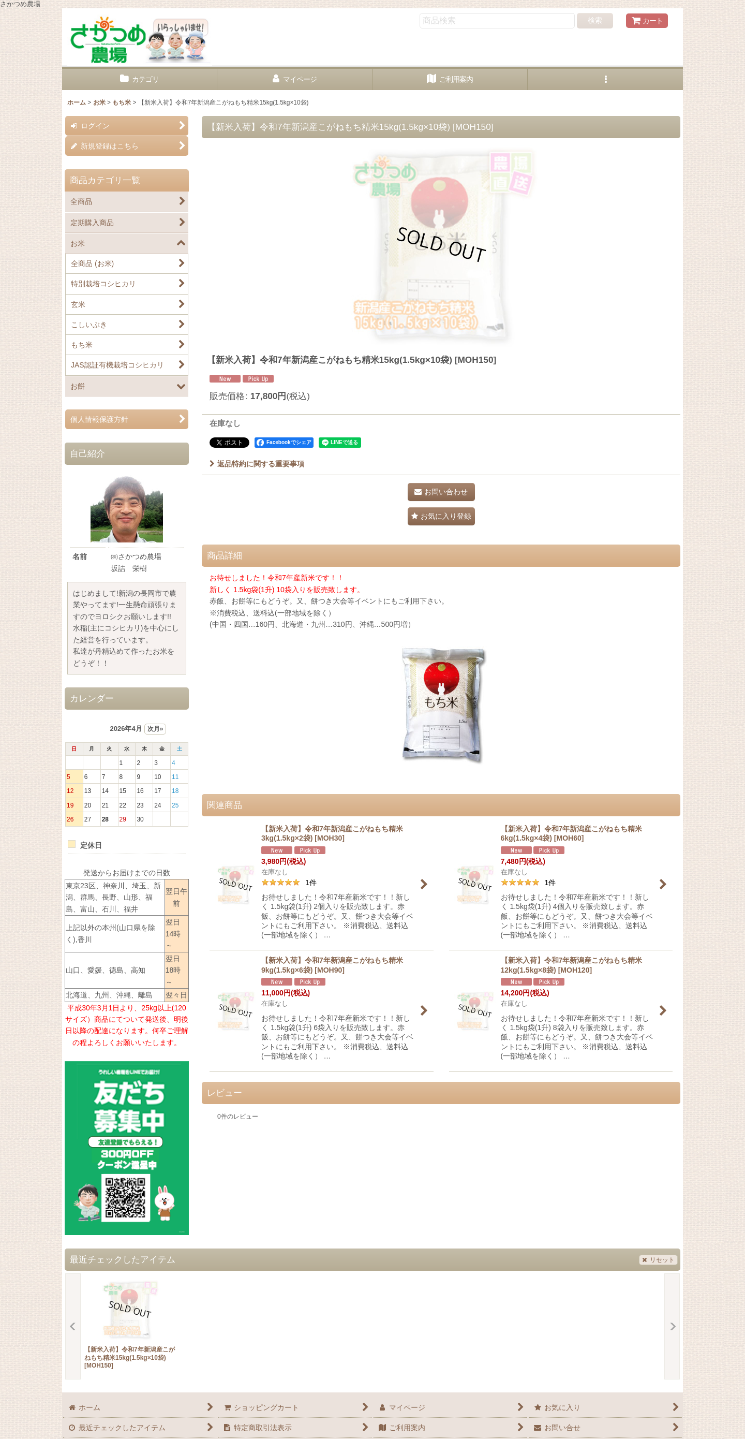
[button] (605, 79)
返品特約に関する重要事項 (257, 464)
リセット (658, 1260)
